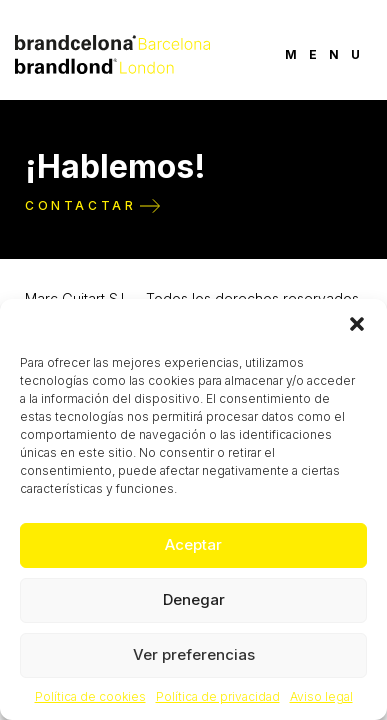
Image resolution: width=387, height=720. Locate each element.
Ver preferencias (194, 654)
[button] (357, 324)
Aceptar (193, 544)
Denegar (194, 599)
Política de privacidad (218, 696)
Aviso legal (321, 696)
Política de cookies (90, 696)
